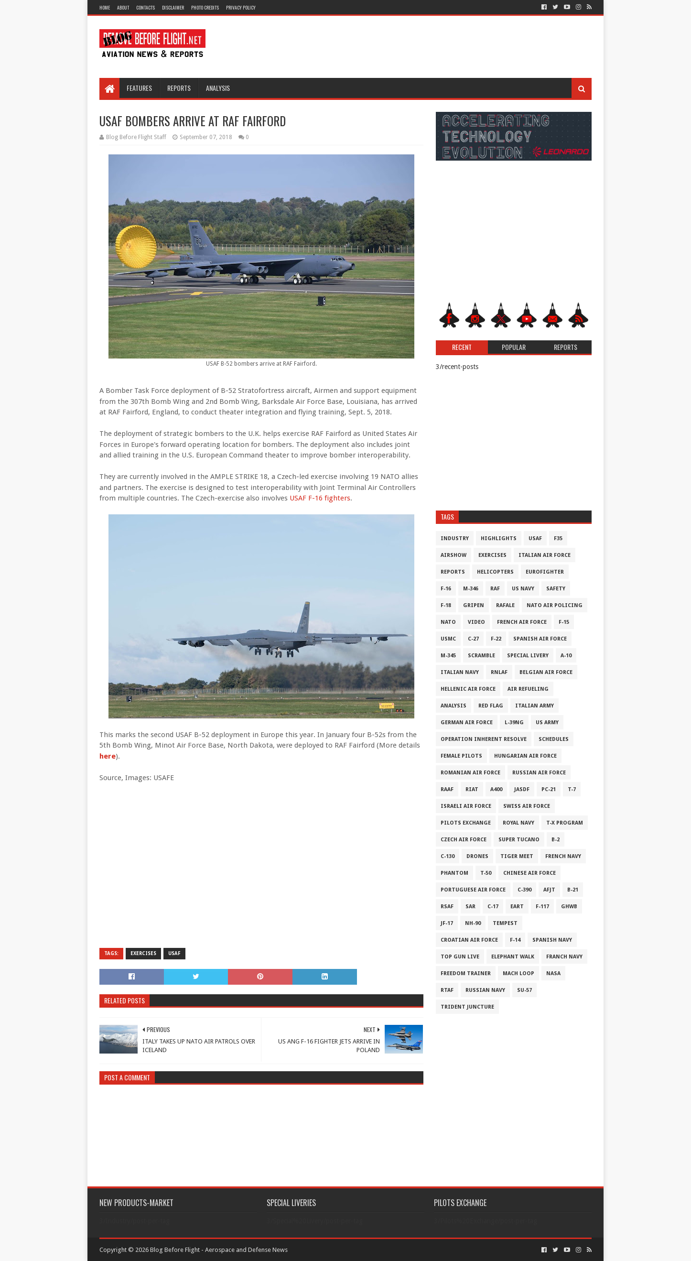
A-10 (566, 655)
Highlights (499, 538)
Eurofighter (545, 572)
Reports (179, 88)
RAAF (447, 789)
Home (104, 7)
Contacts (145, 7)
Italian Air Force (544, 555)
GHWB (569, 906)
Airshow (453, 555)
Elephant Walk (512, 957)
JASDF (521, 789)
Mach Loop (518, 973)
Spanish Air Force (540, 639)
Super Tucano (519, 840)
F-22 (496, 639)
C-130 (447, 856)
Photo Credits (205, 7)
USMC (448, 639)
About (123, 7)
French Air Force (522, 622)
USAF (174, 953)
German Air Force (467, 722)
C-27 (473, 639)
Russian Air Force (539, 773)
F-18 (446, 605)
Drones (477, 856)
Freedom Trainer (466, 973)
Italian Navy (460, 672)
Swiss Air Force (526, 806)
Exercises (143, 953)
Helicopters (495, 572)
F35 (558, 538)
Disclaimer (173, 7)
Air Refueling (528, 689)
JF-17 (447, 923)
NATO (448, 622)
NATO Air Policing (555, 605)
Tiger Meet (516, 856)
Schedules (554, 739)
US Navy (523, 589)
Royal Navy (518, 823)
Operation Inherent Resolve (484, 739)
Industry (455, 538)
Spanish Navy (552, 940)
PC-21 (548, 789)
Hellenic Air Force (468, 689)
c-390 (524, 890)
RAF (495, 589)
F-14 (515, 940)
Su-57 (524, 990)
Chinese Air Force (529, 873)
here (107, 756)
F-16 (446, 589)
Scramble (481, 655)
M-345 (448, 655)
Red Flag (490, 706)
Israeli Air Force (466, 806)
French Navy (563, 856)
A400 (496, 789)
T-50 (485, 873)
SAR (470, 906)
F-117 (542, 906)
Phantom (454, 873)
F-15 (564, 622)
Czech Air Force (463, 840)
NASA (553, 973)
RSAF (447, 906)
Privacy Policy (241, 7)
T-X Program (564, 823)
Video (476, 622)
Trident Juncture (467, 1007)
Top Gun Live (460, 957)
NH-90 (473, 923)
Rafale (505, 605)
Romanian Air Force (470, 773)
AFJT (549, 890)
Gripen (473, 605)
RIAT (471, 789)
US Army (547, 722)
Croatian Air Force (469, 940)
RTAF (447, 990)
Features (139, 88)
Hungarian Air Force (525, 756)
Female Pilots (461, 756)
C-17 (492, 906)
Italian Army (534, 706)
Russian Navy (485, 990)
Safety (555, 589)
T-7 (572, 789)
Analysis (218, 88)
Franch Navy (564, 957)
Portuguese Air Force (473, 890)
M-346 (470, 589)
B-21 (572, 890)
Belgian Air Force (545, 672)
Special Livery (528, 655)
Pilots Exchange (466, 823)
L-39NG (514, 722)
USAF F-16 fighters (320, 498)
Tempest (505, 923)
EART (517, 906)
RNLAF (499, 672)
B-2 (555, 840)
